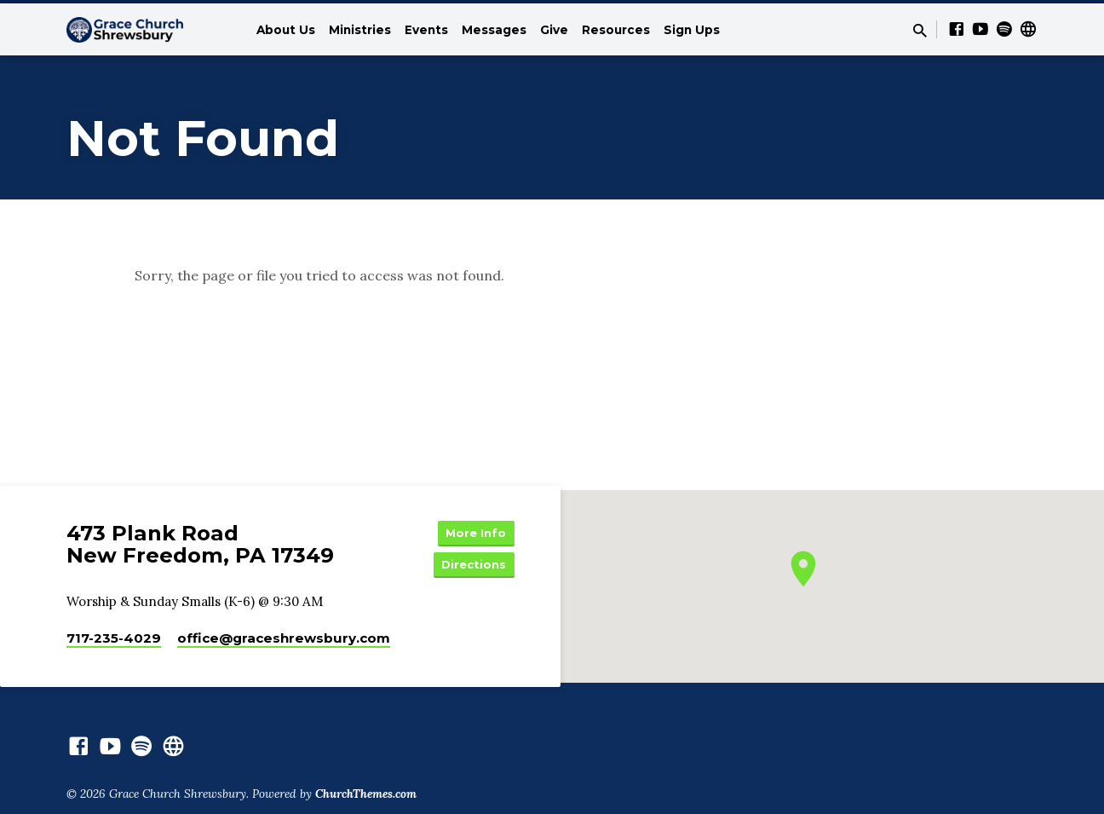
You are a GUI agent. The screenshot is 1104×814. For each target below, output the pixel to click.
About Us (285, 30)
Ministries (360, 30)
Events (426, 30)
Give (554, 30)
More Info (471, 533)
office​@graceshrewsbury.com (283, 642)
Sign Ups (692, 30)
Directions (472, 567)
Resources (616, 30)
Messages (494, 30)
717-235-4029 (113, 642)
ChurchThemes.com (366, 797)
